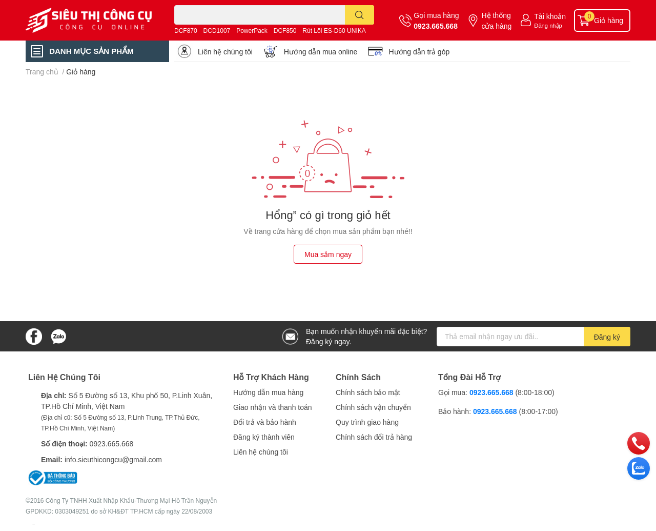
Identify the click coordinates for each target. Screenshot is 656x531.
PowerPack (252, 30)
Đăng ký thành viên (264, 436)
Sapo (33, 523)
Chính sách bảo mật (368, 392)
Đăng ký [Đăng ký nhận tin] (607, 336)
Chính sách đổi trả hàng (374, 436)
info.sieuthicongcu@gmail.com (113, 459)
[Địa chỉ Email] (533, 336)
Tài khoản (550, 16)
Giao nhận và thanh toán (272, 407)
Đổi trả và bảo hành (264, 422)
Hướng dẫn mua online (321, 51)
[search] (359, 15)
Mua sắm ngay (328, 254)
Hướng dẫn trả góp (418, 51)
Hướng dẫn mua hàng (268, 392)
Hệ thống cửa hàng (496, 20)
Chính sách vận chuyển (373, 407)
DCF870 (185, 30)
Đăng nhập (548, 25)
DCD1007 (217, 30)
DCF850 (285, 30)
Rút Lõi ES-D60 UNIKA (333, 30)
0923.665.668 (436, 26)
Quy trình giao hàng (367, 422)
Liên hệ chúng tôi (225, 51)
